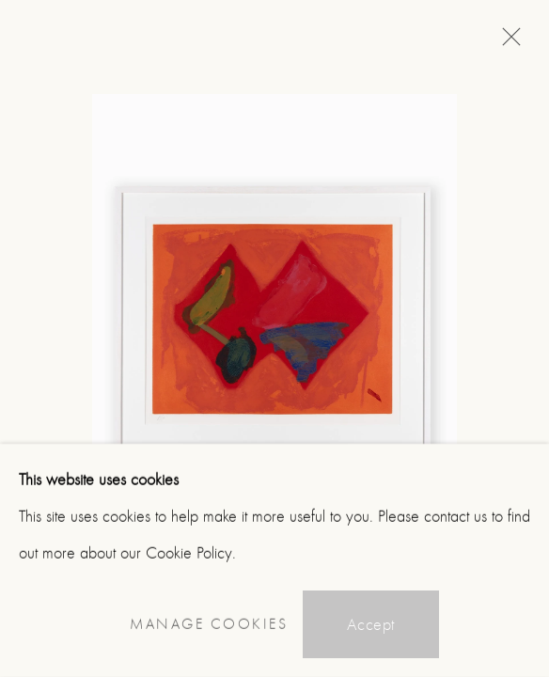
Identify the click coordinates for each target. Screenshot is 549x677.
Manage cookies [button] (209, 624)
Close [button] (507, 42)
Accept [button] (371, 625)
